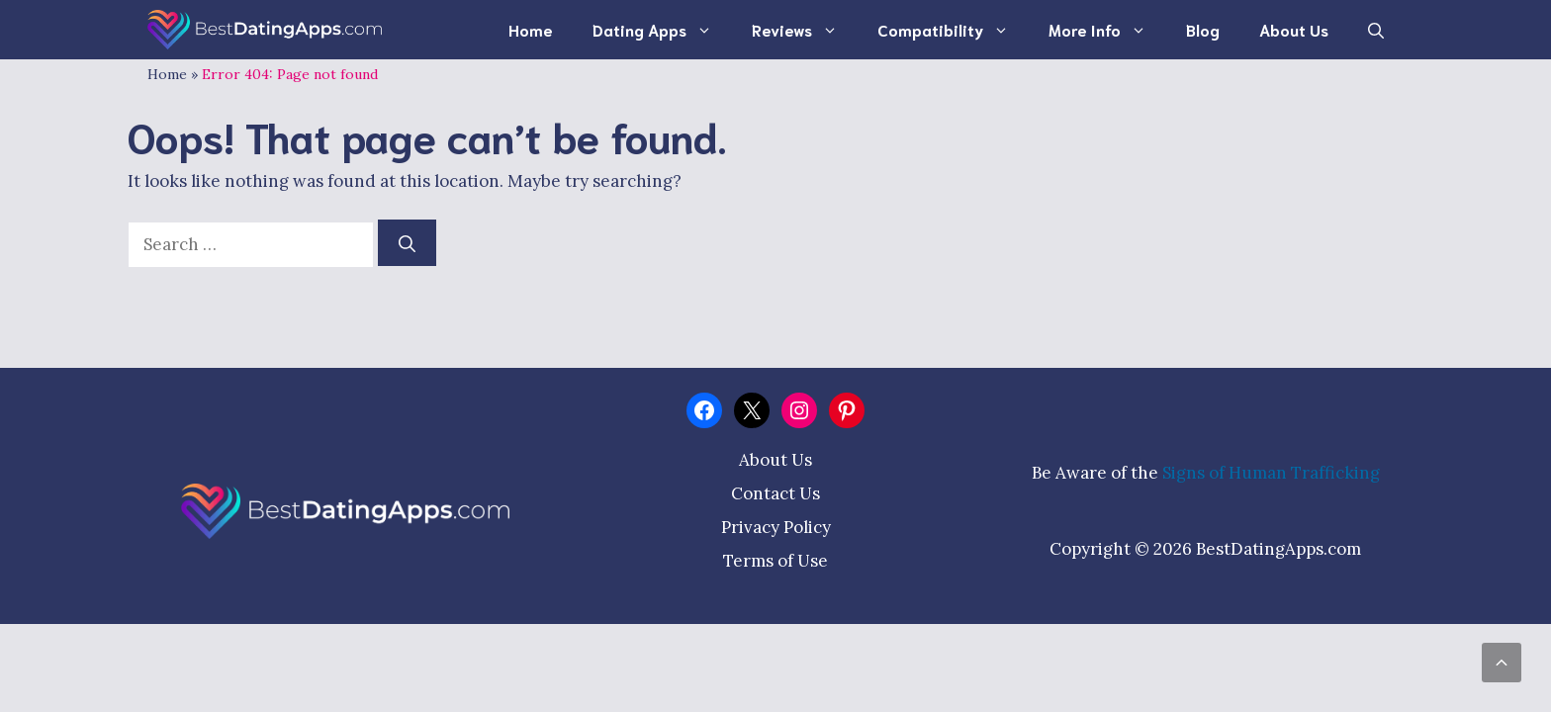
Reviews (805, 29)
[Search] (407, 243)
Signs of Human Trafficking (1271, 473)
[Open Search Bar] (1376, 29)
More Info (1107, 29)
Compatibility (953, 29)
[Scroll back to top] (1501, 662)
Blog (1203, 29)
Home (530, 29)
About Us (1293, 29)
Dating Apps (662, 29)
